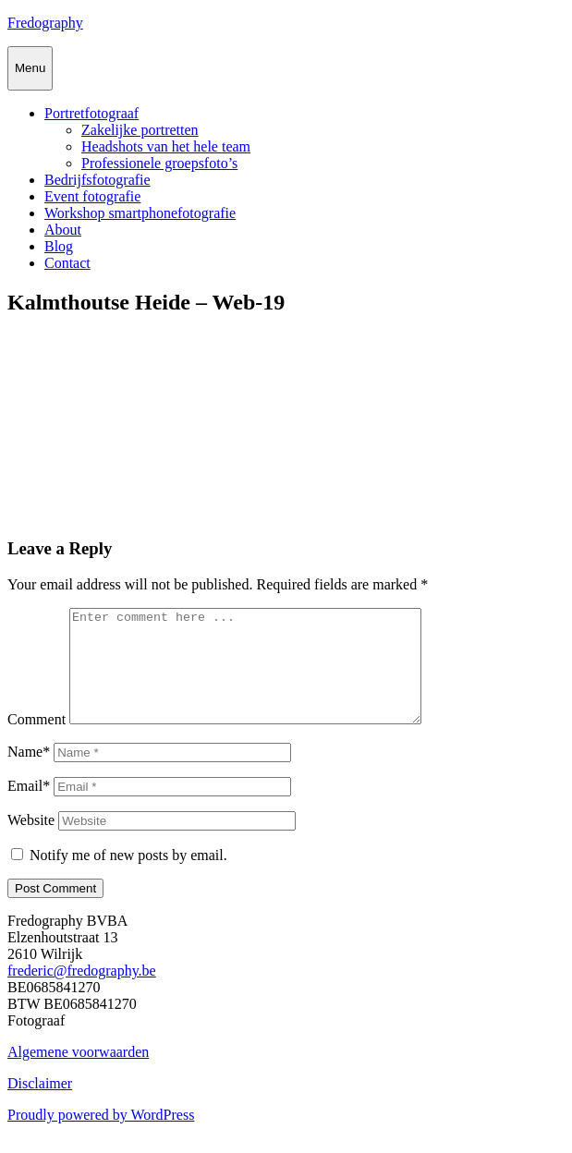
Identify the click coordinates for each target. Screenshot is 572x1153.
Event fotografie (92, 196)
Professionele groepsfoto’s (159, 163)
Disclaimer (39, 1105)
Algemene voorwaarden (78, 1074)
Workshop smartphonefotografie (140, 213)
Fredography (45, 22)
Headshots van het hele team (165, 146)
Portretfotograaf (91, 113)
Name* (28, 774)
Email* (28, 808)
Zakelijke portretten (140, 130)
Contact (67, 263)
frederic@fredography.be (81, 993)
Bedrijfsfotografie (97, 180)
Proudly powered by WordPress (100, 1137)
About (62, 229)
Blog (58, 246)
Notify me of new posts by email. (128, 877)
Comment (36, 741)
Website (31, 842)
